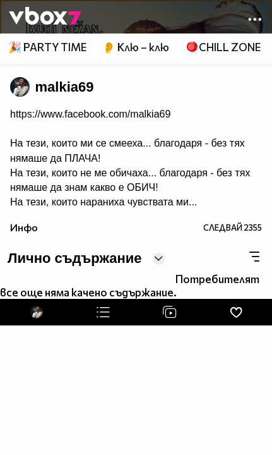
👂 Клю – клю (135, 47)
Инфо (24, 227)
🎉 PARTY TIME (47, 47)
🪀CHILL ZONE (223, 47)
